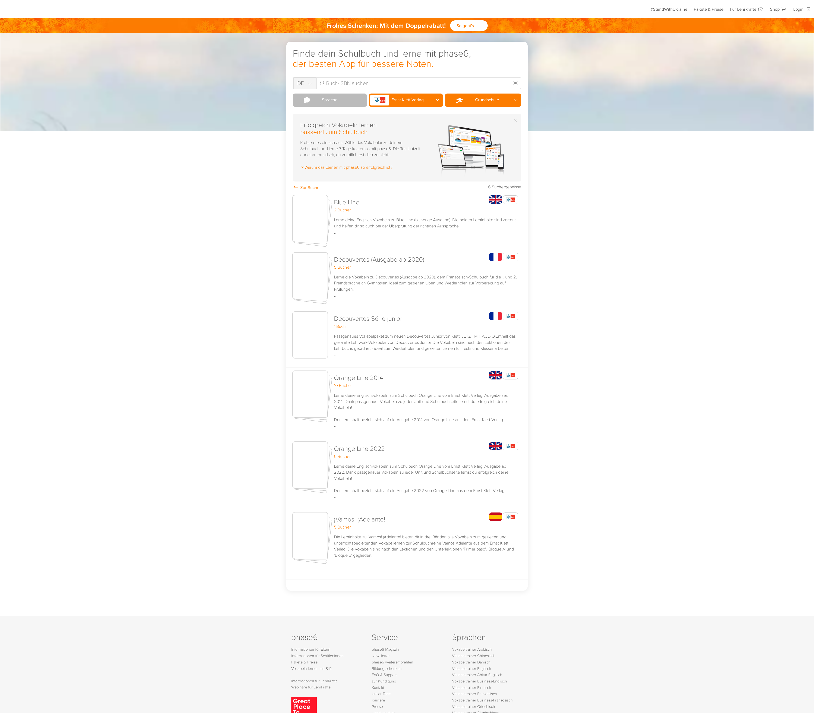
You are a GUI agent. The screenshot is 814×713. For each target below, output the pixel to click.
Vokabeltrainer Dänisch (471, 662)
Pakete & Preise (708, 9)
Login (802, 9)
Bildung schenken (387, 669)
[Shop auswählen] (304, 83)
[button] (407, 221)
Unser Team (381, 694)
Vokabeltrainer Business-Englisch (479, 681)
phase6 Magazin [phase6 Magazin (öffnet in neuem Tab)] (385, 650)
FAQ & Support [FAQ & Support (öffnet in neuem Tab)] (384, 675)
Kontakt (378, 688)
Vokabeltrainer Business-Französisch (482, 700)
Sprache (315, 100)
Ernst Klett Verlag (397, 100)
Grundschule (472, 100)
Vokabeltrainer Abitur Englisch (477, 675)
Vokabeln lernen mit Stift (311, 669)
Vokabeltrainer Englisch (471, 669)
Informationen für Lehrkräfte (314, 681)
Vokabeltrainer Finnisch (471, 688)
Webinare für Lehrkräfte (311, 687)
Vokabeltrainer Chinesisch (473, 656)
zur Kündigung (384, 681)
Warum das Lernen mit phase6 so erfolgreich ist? (346, 167)
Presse (377, 707)
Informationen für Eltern (310, 650)
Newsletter (381, 656)
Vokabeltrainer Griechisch (473, 707)
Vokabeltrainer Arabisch (472, 650)
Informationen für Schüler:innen (317, 656)
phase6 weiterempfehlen (392, 662)
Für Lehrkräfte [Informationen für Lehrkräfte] (747, 9)
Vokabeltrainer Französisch (474, 694)
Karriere (378, 700)
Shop (778, 9)
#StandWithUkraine (668, 9)
